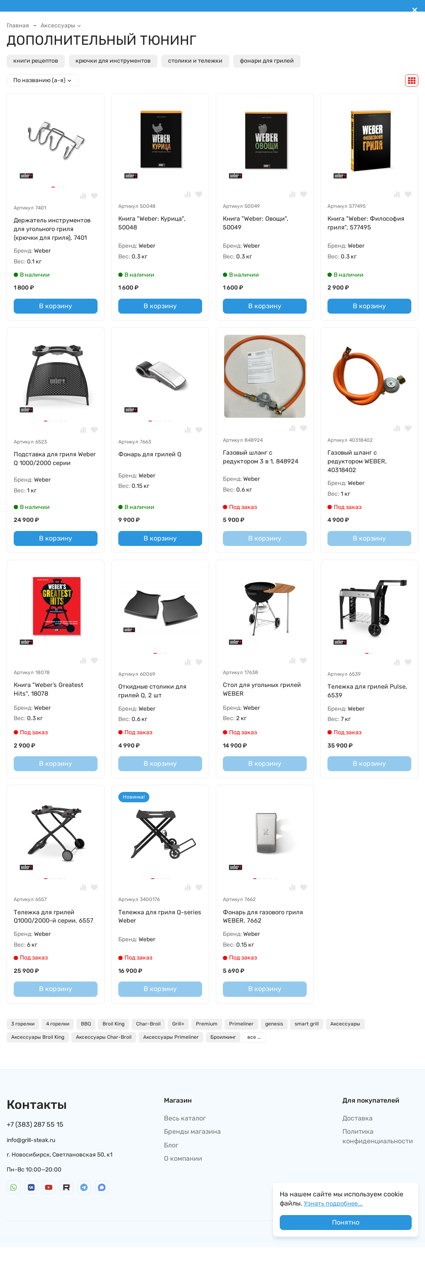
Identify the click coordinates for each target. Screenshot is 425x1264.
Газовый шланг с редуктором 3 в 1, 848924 (264, 459)
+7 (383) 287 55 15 (35, 1141)
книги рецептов (35, 60)
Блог (171, 1161)
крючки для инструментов (113, 60)
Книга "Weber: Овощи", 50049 (258, 223)
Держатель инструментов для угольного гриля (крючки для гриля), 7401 (56, 230)
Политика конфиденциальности (377, 1152)
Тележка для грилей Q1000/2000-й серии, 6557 (49, 927)
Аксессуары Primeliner (171, 1054)
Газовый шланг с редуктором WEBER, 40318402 (359, 464)
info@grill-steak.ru (31, 1156)
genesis (274, 1040)
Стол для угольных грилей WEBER (253, 694)
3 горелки (22, 1040)
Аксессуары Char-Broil (104, 1054)
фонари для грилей (267, 60)
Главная (18, 25)
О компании (183, 1175)
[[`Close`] (415, 10)
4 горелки (57, 1040)
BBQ (86, 1040)
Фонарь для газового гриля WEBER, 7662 (257, 922)
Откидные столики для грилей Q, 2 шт (155, 695)
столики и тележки (195, 60)
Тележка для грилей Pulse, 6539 (360, 695)
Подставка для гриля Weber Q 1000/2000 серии (56, 461)
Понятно (345, 1222)
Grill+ (178, 1040)
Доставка (357, 1135)
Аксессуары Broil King (37, 1054)
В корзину (55, 308)
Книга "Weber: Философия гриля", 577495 (369, 223)
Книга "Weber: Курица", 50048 (154, 223)
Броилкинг (223, 1054)
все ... (254, 1054)
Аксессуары (61, 25)
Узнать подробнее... (335, 1203)
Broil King (114, 1040)
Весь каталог (185, 1135)
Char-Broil (148, 1040)
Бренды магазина (192, 1148)
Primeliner (241, 1040)
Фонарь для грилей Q (152, 457)
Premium (206, 1040)
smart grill (307, 1040)
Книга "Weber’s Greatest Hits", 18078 (51, 694)
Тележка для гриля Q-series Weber (153, 922)
